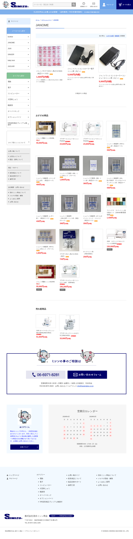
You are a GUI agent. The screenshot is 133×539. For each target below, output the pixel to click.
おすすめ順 (110, 36)
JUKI (9, 48)
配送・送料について (16, 167)
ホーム (37, 20)
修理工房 (13, 187)
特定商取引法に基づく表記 (13, 531)
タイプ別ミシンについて (17, 150)
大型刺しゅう (13, 99)
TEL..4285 (33, 523)
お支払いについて (15, 164)
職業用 (10, 105)
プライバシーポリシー (32, 531)
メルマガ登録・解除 (16, 203)
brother (10, 37)
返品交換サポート (15, 183)
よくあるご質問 (15, 206)
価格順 (117, 36)
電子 (9, 87)
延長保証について (15, 180)
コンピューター (13, 93)
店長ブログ (24, 447)
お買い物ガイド (74, 475)
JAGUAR (11, 66)
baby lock (11, 60)
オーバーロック (13, 111)
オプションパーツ (47, 20)
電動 (9, 81)
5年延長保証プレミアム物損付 (17, 124)
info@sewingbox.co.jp (85, 386)
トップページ (13, 475)
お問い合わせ (14, 209)
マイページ (13, 21)
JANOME (55, 20)
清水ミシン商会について (18, 200)
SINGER (11, 54)
